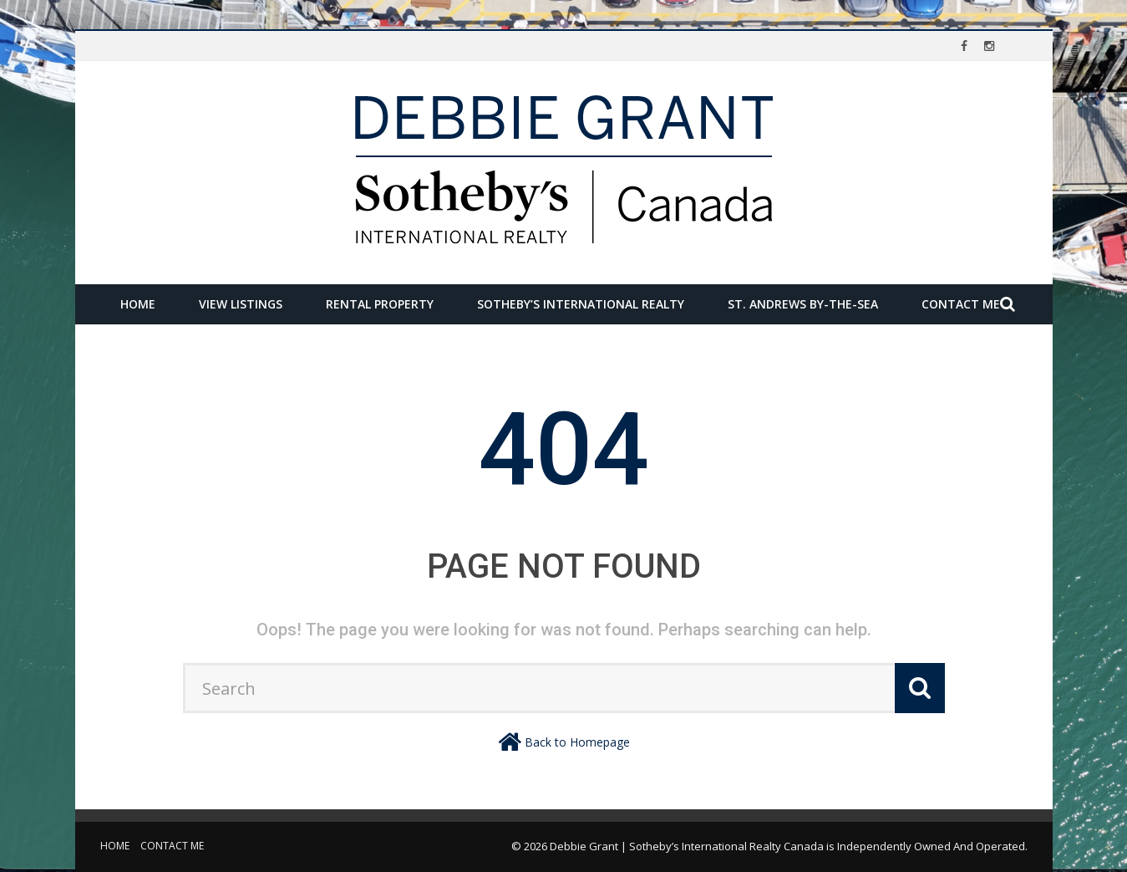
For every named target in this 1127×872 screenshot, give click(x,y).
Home (137, 304)
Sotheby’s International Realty (580, 304)
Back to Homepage (577, 742)
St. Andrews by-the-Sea (803, 304)
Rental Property (380, 304)
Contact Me (960, 304)
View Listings (240, 304)
